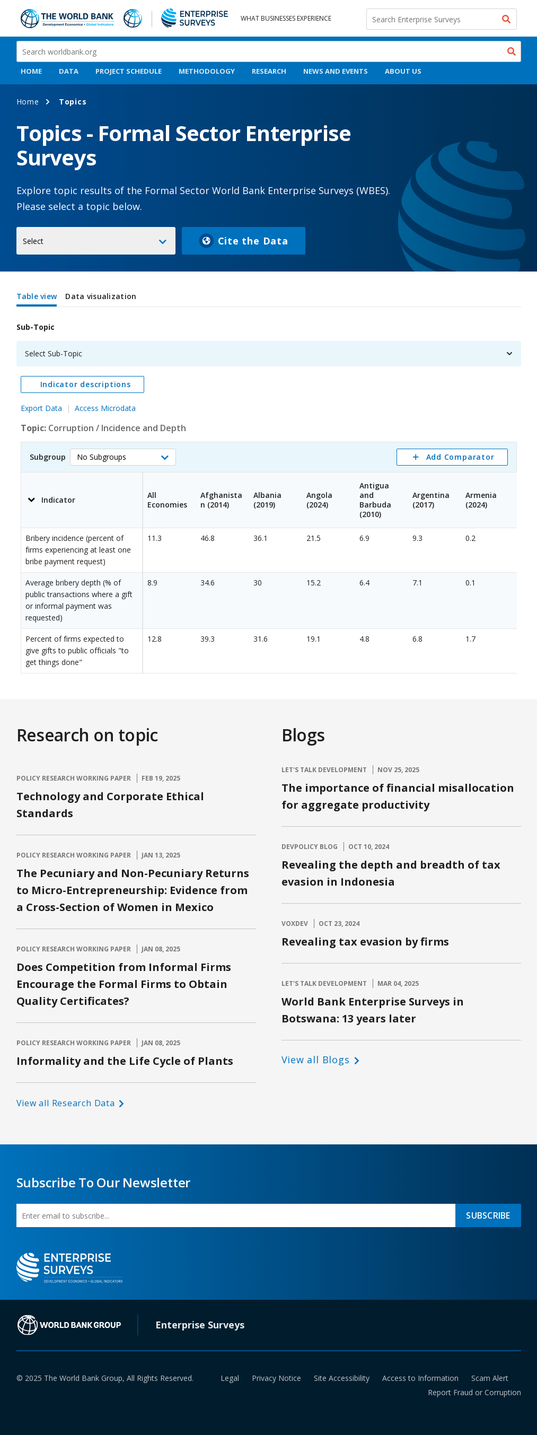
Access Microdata (105, 408)
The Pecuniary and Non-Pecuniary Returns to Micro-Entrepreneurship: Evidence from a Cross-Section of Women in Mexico (132, 890)
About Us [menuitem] (403, 71)
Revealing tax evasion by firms (365, 941)
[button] (123, 457)
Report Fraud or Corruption (474, 1392)
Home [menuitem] (31, 71)
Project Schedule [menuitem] (128, 71)
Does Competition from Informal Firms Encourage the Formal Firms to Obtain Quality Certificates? (123, 984)
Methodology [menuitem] (207, 71)
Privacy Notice (276, 1378)
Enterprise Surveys (199, 1324)
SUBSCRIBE (488, 1215)
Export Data (41, 408)
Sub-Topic (35, 327)
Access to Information (420, 1378)
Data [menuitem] (68, 71)
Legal (230, 1378)
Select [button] (33, 241)
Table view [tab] (36, 296)
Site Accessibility (341, 1378)
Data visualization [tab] (100, 296)
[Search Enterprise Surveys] (441, 19)
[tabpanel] (268, 492)
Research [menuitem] (269, 71)
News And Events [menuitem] (335, 71)
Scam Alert (489, 1378)
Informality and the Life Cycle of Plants (124, 1061)
